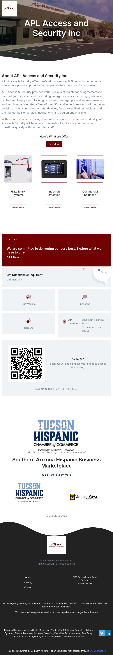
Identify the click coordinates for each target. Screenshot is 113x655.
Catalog (28, 582)
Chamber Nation (98, 651)
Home (28, 577)
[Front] (10, 8)
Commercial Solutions (90, 193)
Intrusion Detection (54, 193)
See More (54, 144)
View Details (18, 207)
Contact (28, 587)
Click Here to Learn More (56, 474)
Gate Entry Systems (18, 193)
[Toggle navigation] (108, 9)
